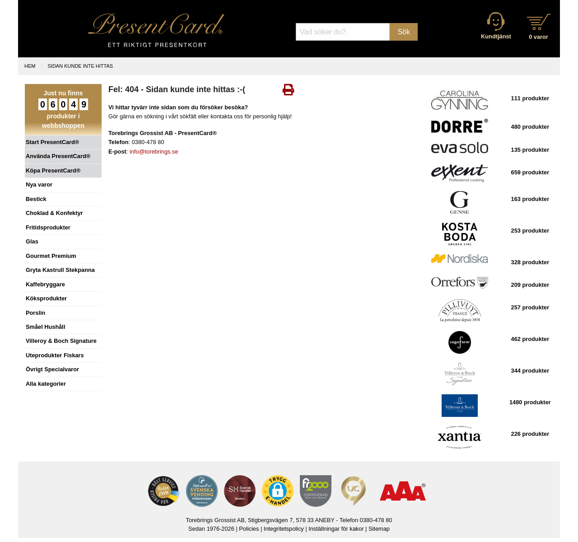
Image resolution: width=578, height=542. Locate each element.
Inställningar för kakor (336, 528)
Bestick (36, 199)
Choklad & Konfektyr (54, 213)
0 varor (538, 36)
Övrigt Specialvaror (52, 369)
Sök (403, 32)
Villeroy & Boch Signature (61, 340)
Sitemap (379, 528)
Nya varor (39, 184)
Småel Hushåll (45, 326)
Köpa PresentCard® (53, 170)
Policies (249, 528)
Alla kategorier (46, 383)
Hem (29, 66)
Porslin (35, 312)
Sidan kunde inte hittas (80, 66)
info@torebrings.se (154, 151)
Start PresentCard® (52, 142)
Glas (32, 241)
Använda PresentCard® (58, 156)
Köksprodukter (46, 298)
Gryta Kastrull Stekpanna (60, 269)
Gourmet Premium (51, 255)
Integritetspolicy (284, 528)
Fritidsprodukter (48, 227)
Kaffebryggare (45, 284)
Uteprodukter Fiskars (55, 355)
